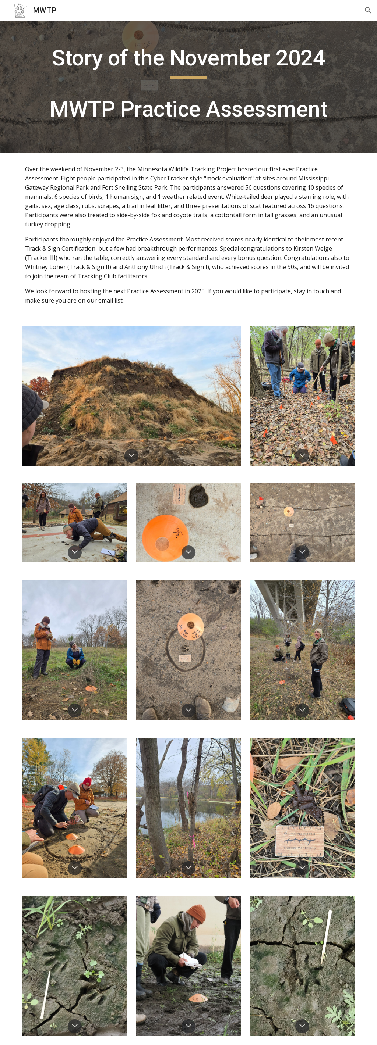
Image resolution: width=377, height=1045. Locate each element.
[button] (368, 10)
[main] (188, 86)
